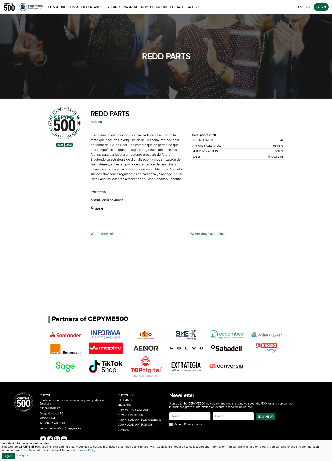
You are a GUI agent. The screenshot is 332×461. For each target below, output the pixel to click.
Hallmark (112, 7)
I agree (8, 456)
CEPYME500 (56, 7)
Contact (176, 7)
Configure (21, 455)
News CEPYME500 (154, 7)
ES (300, 7)
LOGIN (321, 7)
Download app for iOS (135, 425)
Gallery (193, 7)
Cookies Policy (87, 450)
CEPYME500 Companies (85, 7)
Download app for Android (139, 420)
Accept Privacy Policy (188, 424)
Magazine (131, 7)
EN (308, 7)
